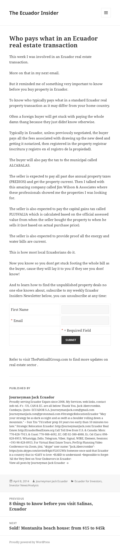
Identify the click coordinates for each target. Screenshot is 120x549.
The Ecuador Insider (34, 12)
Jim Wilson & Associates (76, 187)
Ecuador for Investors (88, 481)
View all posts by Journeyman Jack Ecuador (37, 463)
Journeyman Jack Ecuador (52, 481)
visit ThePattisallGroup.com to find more (56, 359)
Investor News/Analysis (24, 485)
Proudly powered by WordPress (29, 542)
